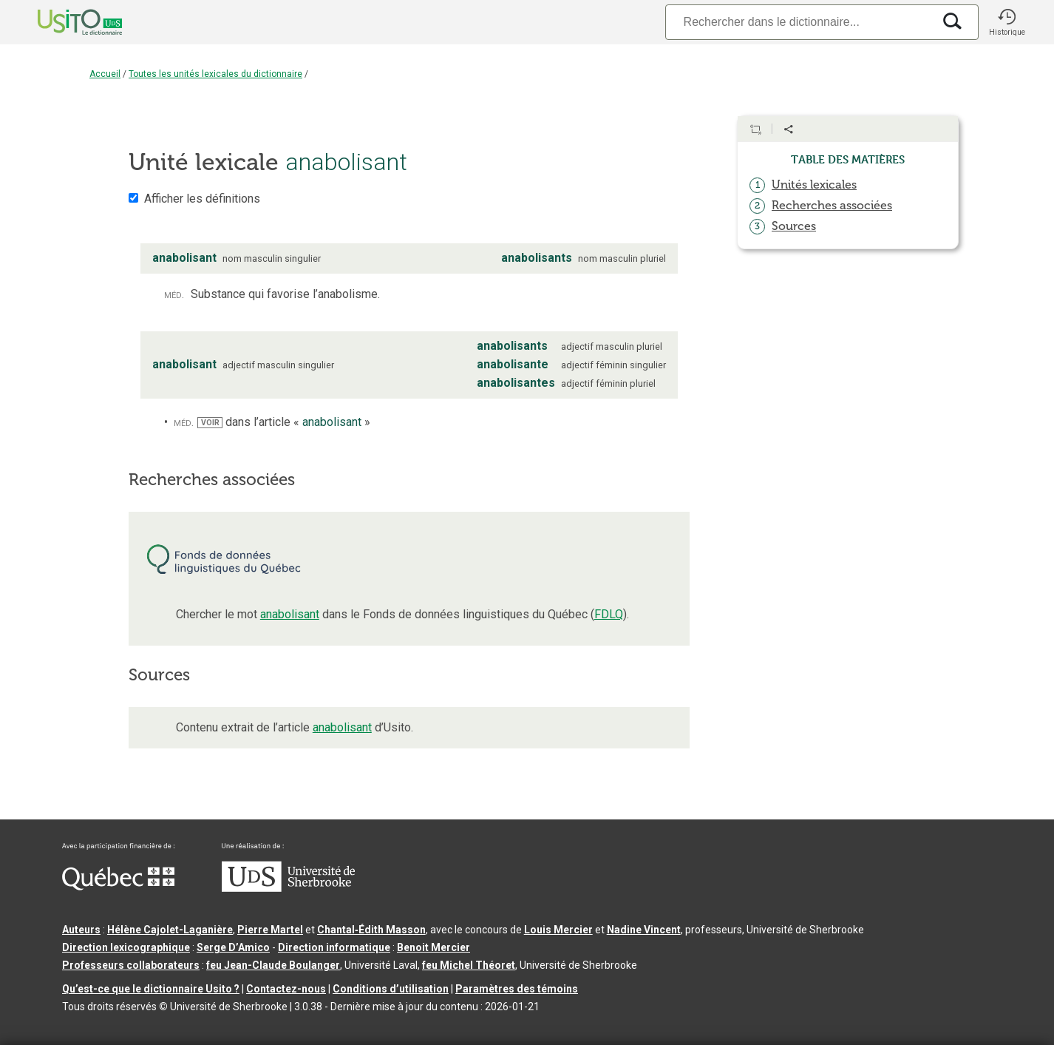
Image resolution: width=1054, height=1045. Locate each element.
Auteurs (81, 930)
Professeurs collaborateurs (131, 965)
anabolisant (289, 614)
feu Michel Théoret (468, 965)
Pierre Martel (270, 930)
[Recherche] (799, 21)
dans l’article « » (283, 422)
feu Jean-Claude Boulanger (273, 965)
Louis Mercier (558, 930)
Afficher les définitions (202, 199)
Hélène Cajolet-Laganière (170, 930)
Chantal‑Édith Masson (371, 930)
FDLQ (608, 614)
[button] (1007, 22)
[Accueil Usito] (63, 22)
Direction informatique (334, 947)
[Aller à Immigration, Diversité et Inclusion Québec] (118, 887)
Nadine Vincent (644, 930)
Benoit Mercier (433, 947)
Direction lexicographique (126, 947)
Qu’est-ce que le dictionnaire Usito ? (150, 989)
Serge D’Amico (233, 947)
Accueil (104, 74)
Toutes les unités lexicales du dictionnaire (215, 74)
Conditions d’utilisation (391, 989)
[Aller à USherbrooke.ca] (288, 888)
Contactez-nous (286, 989)
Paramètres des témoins (516, 989)
